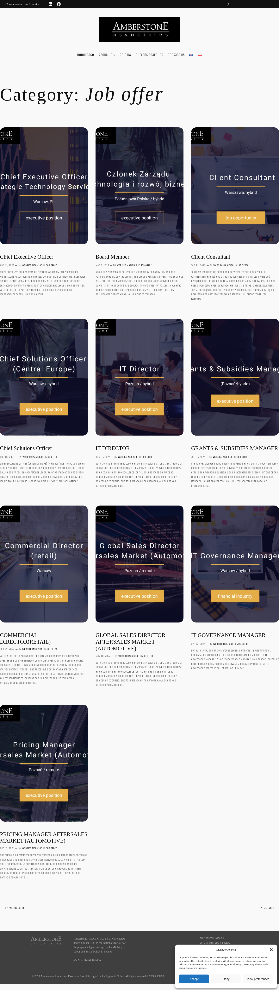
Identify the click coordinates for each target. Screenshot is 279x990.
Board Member (112, 257)
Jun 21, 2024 (7, 649)
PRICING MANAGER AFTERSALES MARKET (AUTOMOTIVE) (43, 837)
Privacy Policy (155, 976)
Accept (194, 979)
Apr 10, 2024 (7, 848)
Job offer (51, 265)
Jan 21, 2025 (198, 265)
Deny (226, 979)
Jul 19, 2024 (198, 457)
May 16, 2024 (103, 656)
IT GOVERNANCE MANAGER (228, 635)
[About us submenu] (114, 55)
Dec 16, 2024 (7, 457)
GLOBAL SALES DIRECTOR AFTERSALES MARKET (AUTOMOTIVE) (130, 641)
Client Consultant (210, 257)
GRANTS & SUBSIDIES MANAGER (234, 448)
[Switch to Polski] (200, 55)
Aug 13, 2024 (103, 457)
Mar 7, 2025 (102, 265)
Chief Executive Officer (26, 257)
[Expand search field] (229, 4)
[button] (271, 950)
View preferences (258, 979)
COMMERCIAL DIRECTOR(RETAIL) (25, 638)
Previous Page (12, 908)
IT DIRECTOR (113, 448)
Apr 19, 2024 (198, 644)
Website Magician (32, 265)
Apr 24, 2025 (7, 265)
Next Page (270, 908)
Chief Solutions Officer (26, 448)
